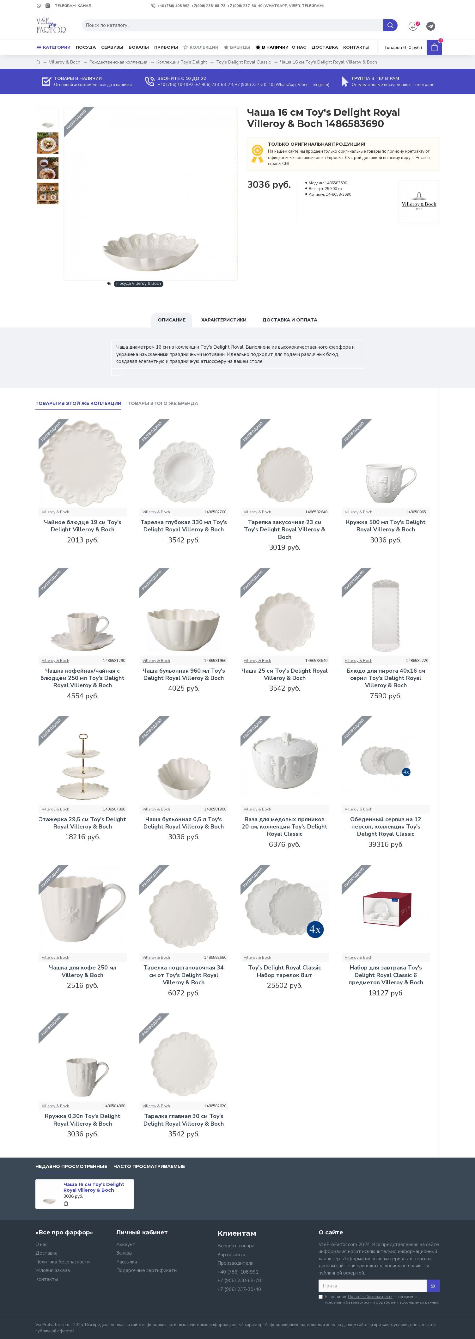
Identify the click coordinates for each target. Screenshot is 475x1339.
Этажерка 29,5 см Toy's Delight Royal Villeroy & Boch (82, 823)
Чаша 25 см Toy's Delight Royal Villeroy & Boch (284, 674)
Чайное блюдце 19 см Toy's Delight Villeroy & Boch (82, 526)
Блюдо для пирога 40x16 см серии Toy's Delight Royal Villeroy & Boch (386, 678)
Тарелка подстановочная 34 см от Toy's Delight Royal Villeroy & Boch (183, 975)
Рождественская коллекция (118, 62)
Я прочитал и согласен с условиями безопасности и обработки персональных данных (379, 1299)
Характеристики (224, 320)
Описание (172, 320)
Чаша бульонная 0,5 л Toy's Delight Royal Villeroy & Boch (183, 823)
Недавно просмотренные (71, 1166)
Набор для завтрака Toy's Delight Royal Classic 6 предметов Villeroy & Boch (386, 975)
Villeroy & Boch (64, 62)
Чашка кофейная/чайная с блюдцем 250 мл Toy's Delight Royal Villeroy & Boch (82, 678)
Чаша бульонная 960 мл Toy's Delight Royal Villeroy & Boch (184, 674)
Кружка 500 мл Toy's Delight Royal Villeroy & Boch (386, 526)
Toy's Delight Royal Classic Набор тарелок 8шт (284, 971)
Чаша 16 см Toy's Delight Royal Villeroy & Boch (94, 1187)
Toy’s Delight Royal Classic (243, 62)
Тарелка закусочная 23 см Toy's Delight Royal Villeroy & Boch (284, 530)
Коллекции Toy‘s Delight (181, 62)
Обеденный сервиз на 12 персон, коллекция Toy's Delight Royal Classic (385, 827)
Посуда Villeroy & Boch (138, 283)
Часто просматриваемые (149, 1166)
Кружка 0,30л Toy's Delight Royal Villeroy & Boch (82, 1120)
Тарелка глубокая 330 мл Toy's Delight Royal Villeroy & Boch (183, 526)
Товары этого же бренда (163, 403)
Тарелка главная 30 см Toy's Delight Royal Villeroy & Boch (183, 1120)
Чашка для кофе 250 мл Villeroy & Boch (82, 971)
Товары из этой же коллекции (78, 403)
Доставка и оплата (289, 320)
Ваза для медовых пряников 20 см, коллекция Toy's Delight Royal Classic (284, 827)
